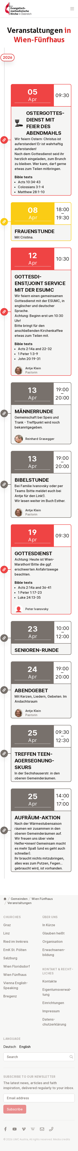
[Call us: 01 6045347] (51, 1129)
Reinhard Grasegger (39, 439)
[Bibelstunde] (4, 484)
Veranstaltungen (19, 903)
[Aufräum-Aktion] (4, 830)
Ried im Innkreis (15, 941)
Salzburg (10, 958)
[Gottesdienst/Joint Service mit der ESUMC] (4, 311)
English (25, 1047)
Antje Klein (33, 368)
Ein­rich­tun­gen (53, 1003)
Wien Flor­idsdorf (16, 966)
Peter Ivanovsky (36, 609)
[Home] (5, 899)
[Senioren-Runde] (4, 638)
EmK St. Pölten (14, 950)
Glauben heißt (53, 933)
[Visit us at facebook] (5, 1129)
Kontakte (49, 981)
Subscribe (15, 1109)
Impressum (51, 1011)
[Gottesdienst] (4, 569)
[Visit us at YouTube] (14, 1129)
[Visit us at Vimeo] (24, 1129)
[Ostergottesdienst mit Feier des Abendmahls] (4, 139)
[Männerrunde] (4, 413)
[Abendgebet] (4, 689)
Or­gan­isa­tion (52, 941)
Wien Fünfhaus (42, 899)
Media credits (61, 1139)
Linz (6, 933)
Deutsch (9, 1047)
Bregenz (10, 996)
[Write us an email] (42, 1129)
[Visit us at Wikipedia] (33, 1129)
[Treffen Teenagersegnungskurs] (4, 753)
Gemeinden (19, 899)
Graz (7, 925)
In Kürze (48, 925)
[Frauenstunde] (4, 221)
